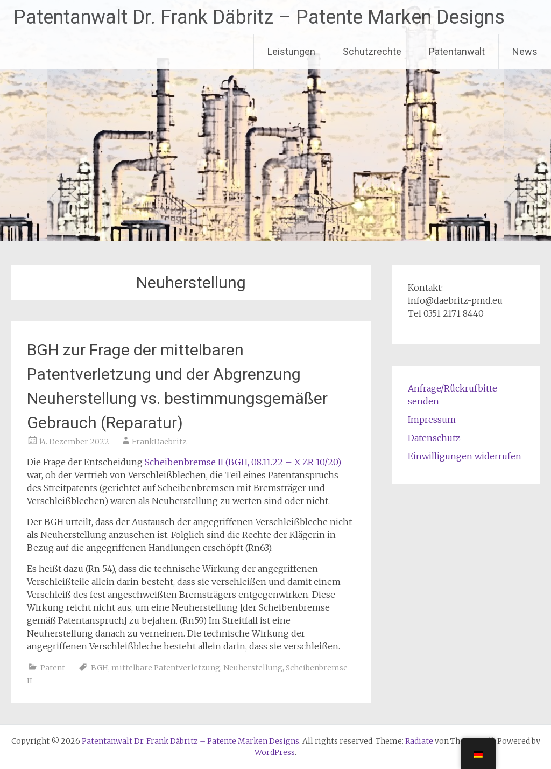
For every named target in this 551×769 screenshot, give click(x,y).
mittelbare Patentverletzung (165, 668)
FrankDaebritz (159, 441)
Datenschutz (434, 437)
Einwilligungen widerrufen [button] (464, 456)
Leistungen (291, 51)
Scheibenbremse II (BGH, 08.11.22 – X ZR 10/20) (243, 462)
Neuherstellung (252, 668)
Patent (52, 668)
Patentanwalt (457, 51)
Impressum (432, 419)
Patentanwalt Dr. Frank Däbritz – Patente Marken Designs (259, 17)
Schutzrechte (372, 51)
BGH (99, 668)
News (525, 51)
